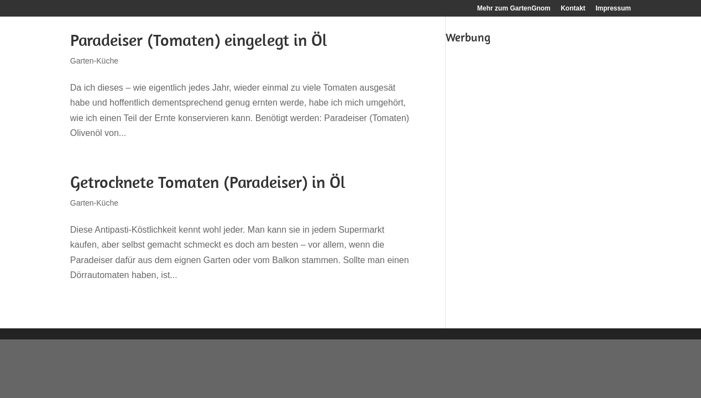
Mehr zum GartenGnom (514, 8)
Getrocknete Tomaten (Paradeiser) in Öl (208, 181)
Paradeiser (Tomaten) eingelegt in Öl (198, 39)
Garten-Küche (94, 60)
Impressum (613, 8)
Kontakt (573, 8)
